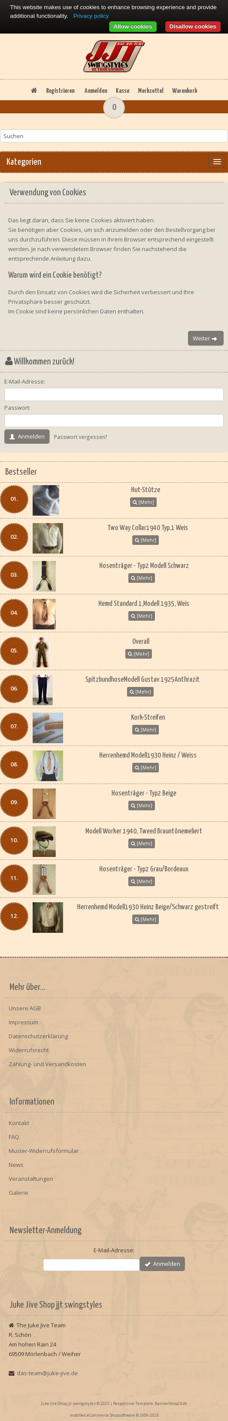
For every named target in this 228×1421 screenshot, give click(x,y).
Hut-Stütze (145, 490)
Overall (140, 642)
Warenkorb (184, 91)
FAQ (14, 1137)
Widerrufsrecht (29, 1050)
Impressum (23, 1022)
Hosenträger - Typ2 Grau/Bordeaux (143, 869)
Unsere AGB (25, 1008)
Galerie (18, 1193)
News (16, 1165)
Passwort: (17, 407)
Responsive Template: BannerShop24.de (150, 1403)
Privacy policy (91, 16)
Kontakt (19, 1123)
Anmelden (95, 91)
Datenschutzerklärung (38, 1036)
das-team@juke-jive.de (47, 1373)
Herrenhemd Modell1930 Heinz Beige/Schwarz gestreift (148, 907)
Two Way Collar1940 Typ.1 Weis (147, 528)
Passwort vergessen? (80, 436)
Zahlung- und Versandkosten (47, 1064)
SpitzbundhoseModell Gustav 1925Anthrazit (142, 679)
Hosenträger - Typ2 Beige (143, 793)
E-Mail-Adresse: (24, 381)
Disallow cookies (193, 26)
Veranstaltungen (31, 1179)
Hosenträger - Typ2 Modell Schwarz (144, 566)
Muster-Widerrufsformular (44, 1151)
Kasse (122, 91)
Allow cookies (133, 26)
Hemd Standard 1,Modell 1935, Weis (143, 604)
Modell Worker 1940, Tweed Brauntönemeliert (143, 831)
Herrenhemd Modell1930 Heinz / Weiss (148, 755)
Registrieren (60, 91)
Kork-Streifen (148, 717)
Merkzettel (151, 91)
